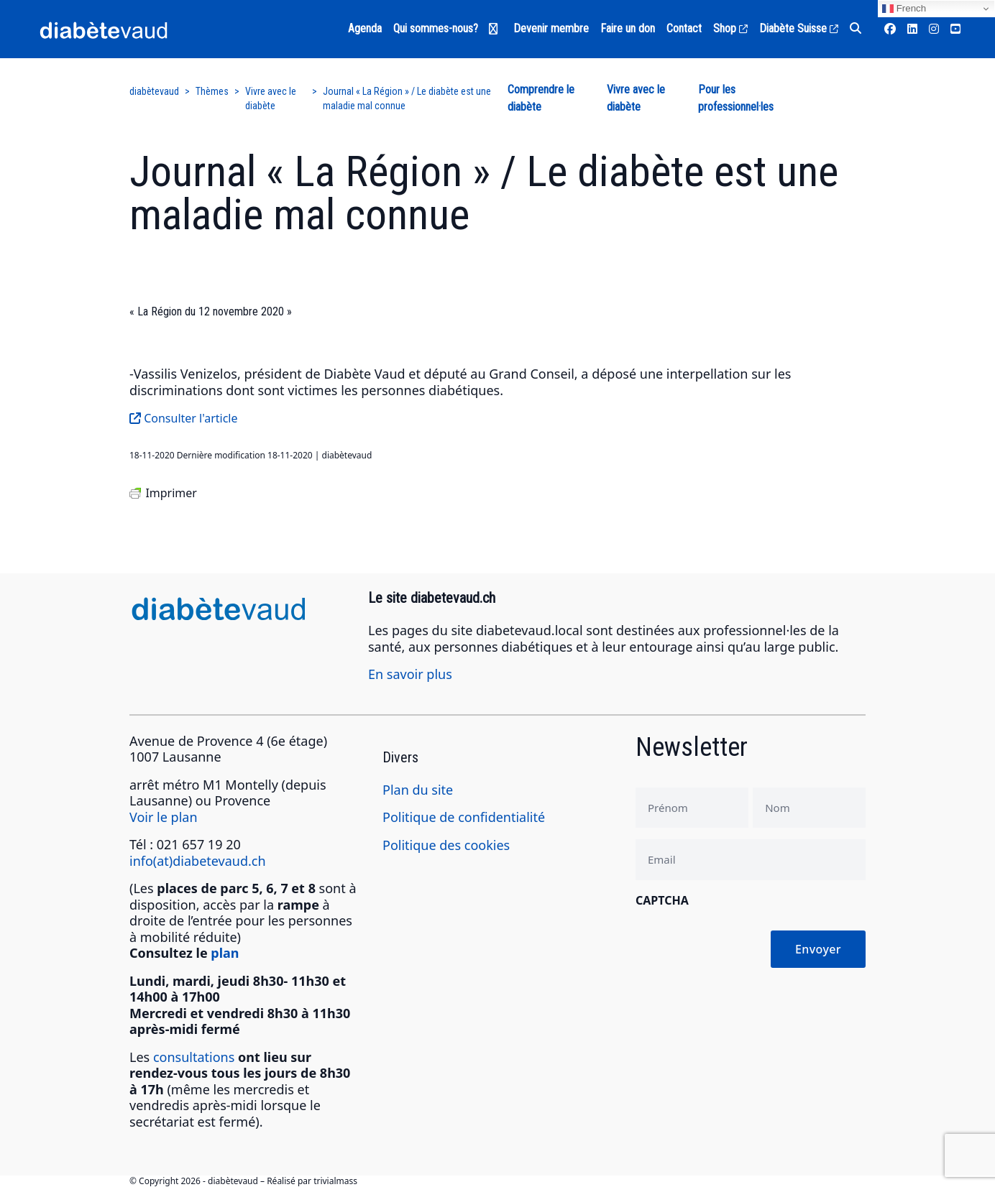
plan (225, 952)
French (904, 8)
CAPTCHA (662, 900)
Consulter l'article (183, 418)
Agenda (365, 28)
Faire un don (627, 28)
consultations (193, 1057)
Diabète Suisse (798, 28)
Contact (684, 28)
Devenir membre (551, 28)
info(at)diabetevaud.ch (197, 860)
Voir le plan (163, 817)
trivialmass (335, 1181)
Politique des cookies (446, 845)
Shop (730, 28)
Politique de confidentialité (463, 817)
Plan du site (417, 789)
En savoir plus (410, 674)
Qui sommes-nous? (435, 28)
